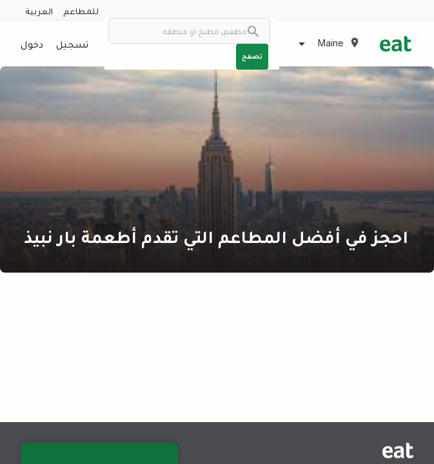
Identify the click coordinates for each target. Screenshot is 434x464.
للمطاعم (81, 10)
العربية (39, 10)
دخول (32, 43)
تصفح (252, 56)
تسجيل (72, 43)
